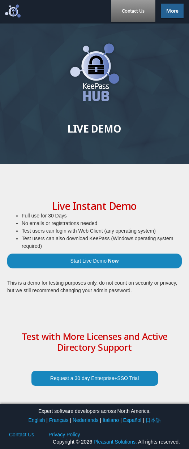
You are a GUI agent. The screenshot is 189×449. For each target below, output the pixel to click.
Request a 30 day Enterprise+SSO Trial (94, 378)
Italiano (111, 420)
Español (132, 420)
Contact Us (133, 11)
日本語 (153, 420)
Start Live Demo (94, 261)
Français (59, 420)
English (36, 420)
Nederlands (86, 420)
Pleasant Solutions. (115, 442)
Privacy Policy (64, 434)
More (172, 10)
